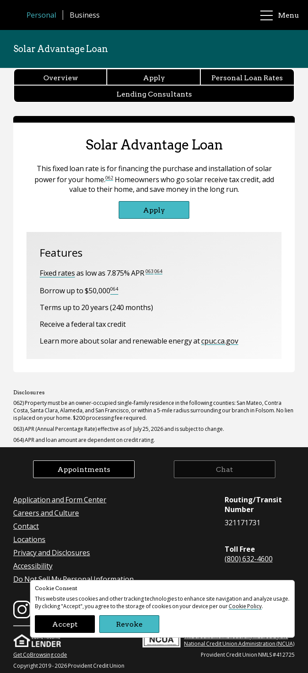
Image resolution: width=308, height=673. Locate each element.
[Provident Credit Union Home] (17, 15)
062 (109, 177)
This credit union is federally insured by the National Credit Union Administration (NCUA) (218, 638)
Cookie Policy (245, 606)
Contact (26, 526)
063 (150, 271)
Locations (29, 539)
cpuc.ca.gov (219, 340)
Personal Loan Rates (247, 77)
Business (85, 14)
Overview (60, 77)
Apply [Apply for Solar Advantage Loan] (154, 209)
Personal (41, 14)
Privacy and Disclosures (51, 552)
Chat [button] (224, 469)
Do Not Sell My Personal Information (73, 578)
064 (158, 271)
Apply (154, 77)
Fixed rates (57, 273)
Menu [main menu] (279, 15)
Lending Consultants (154, 93)
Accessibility (33, 565)
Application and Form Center (59, 499)
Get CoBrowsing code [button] (40, 654)
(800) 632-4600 (249, 558)
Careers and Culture (46, 512)
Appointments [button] (83, 469)
